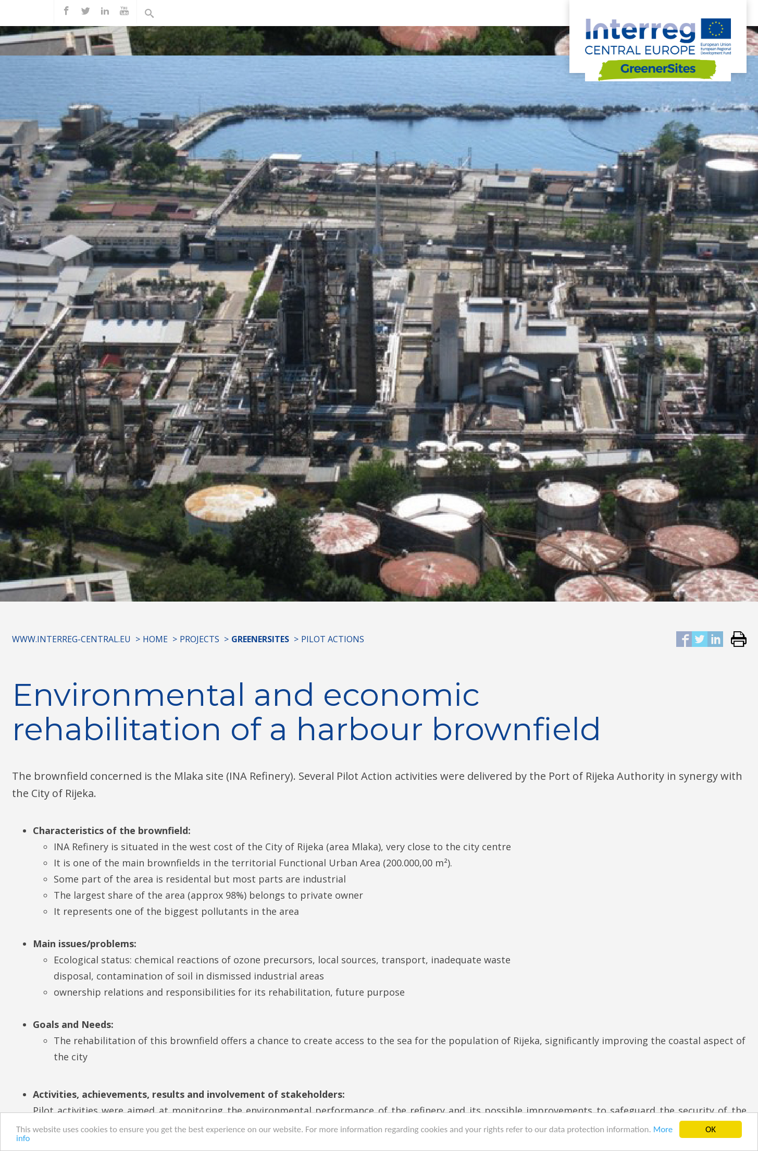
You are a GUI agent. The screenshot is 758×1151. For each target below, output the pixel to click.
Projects (199, 639)
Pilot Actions (332, 639)
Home (155, 639)
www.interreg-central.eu (71, 639)
